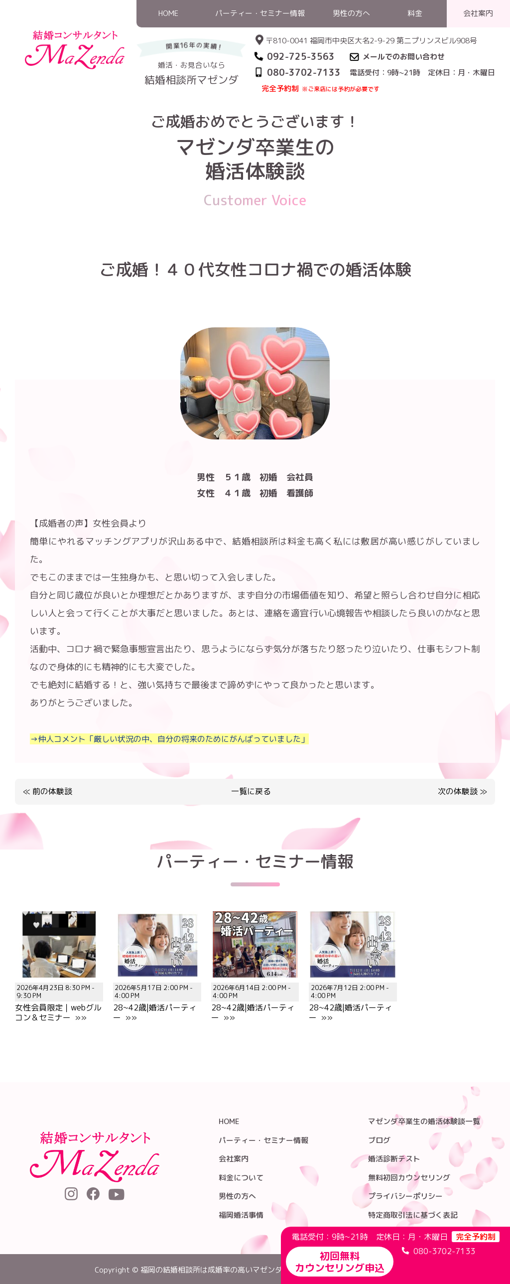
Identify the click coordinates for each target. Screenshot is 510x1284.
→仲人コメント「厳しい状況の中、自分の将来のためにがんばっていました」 (169, 738)
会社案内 (234, 1158)
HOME (295, 106)
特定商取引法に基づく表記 (413, 1215)
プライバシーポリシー (405, 1196)
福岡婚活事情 (241, 1215)
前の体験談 (52, 791)
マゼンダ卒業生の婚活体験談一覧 (424, 1121)
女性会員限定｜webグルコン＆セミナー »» (59, 997)
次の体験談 (458, 791)
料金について (241, 1177)
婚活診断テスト (394, 1158)
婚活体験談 (333, 106)
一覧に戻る (251, 792)
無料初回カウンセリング (409, 1177)
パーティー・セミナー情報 (263, 1140)
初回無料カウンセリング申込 (339, 1262)
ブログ (379, 1140)
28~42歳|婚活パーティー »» (157, 997)
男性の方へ (237, 1196)
